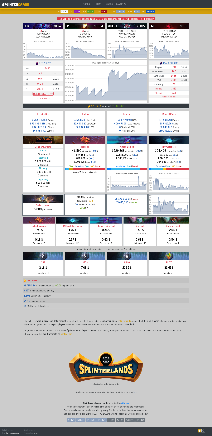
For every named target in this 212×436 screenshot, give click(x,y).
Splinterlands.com (12, 432)
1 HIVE (71, 420)
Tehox (35, 432)
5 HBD (120, 420)
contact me (66, 334)
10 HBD (129, 420)
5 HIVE (80, 420)
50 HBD (140, 420)
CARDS (109, 4)
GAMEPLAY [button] (121, 4)
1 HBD (111, 420)
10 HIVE (90, 420)
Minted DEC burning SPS (43, 94)
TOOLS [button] (86, 4)
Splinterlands (124, 321)
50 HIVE (101, 420)
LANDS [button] (98, 4)
